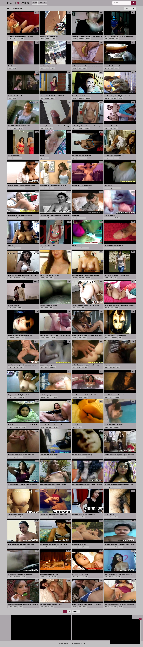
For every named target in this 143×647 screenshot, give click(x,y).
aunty (106, 427)
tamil (46, 307)
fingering (49, 397)
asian (47, 188)
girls (117, 38)
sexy (106, 128)
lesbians (85, 546)
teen (111, 128)
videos (116, 158)
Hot (127, 8)
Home (35, 3)
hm (111, 427)
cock (20, 128)
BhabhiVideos (18, 3)
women (48, 576)
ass (74, 128)
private (20, 158)
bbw (74, 218)
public (75, 68)
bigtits (47, 606)
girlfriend (75, 247)
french (19, 307)
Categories (42, 3)
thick (111, 517)
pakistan (117, 397)
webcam (80, 158)
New (132, 8)
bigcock (112, 367)
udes (106, 397)
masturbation (115, 457)
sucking (15, 128)
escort (52, 98)
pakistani (116, 427)
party (10, 158)
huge (53, 337)
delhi (111, 397)
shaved (43, 218)
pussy (14, 38)
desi (14, 68)
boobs (88, 38)
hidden (48, 38)
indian (52, 68)
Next (75, 611)
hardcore (20, 38)
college (82, 247)
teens (53, 38)
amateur (111, 38)
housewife (81, 38)
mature (11, 517)
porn (111, 158)
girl (112, 68)
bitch (115, 128)
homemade (80, 128)
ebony (42, 38)
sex (10, 38)
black (106, 367)
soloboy (117, 247)
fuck (51, 128)
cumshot (11, 337)
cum (23, 337)
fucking (87, 128)
